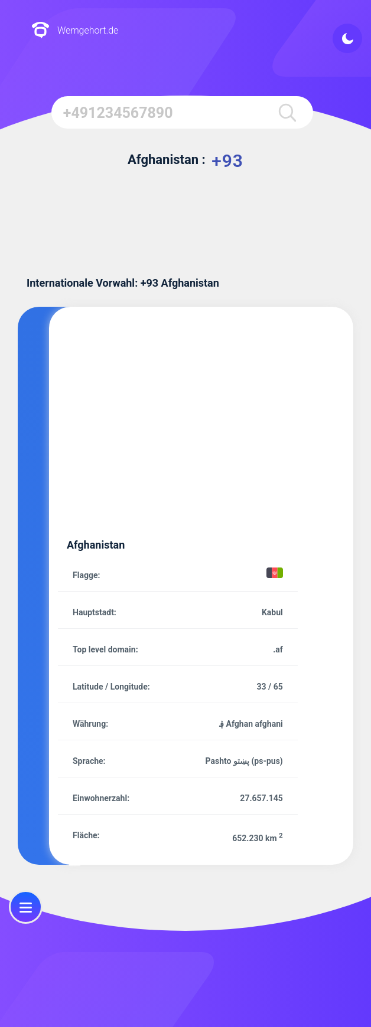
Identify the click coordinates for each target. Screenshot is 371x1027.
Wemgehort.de (74, 31)
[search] (287, 112)
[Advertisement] (204, 430)
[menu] (26, 907)
